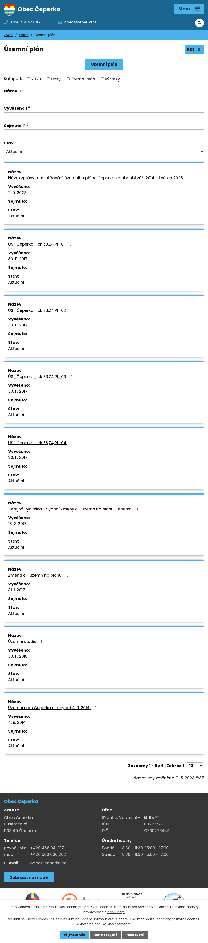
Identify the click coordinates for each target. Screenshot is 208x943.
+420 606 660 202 (48, 855)
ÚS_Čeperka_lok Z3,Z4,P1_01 (40, 244)
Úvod (8, 35)
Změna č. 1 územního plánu (39, 575)
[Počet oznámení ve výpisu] (195, 766)
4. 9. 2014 (17, 723)
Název (12, 91)
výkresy (112, 79)
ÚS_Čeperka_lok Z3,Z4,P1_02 (41, 311)
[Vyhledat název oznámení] (104, 99)
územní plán (83, 79)
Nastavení (135, 935)
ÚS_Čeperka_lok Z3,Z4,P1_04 (41, 443)
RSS (194, 50)
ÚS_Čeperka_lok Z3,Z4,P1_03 (41, 377)
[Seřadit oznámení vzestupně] (23, 89)
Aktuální (16, 216)
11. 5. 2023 (17, 193)
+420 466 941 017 (47, 848)
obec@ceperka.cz (48, 863)
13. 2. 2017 (17, 524)
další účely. (116, 912)
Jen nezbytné (105, 935)
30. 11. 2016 (17, 656)
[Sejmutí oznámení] (104, 134)
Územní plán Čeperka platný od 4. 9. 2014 (53, 708)
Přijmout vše (74, 935)
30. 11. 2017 (17, 259)
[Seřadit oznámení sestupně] (23, 91)
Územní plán (104, 64)
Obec (23, 35)
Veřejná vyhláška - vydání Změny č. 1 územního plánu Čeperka (74, 509)
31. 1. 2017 (16, 590)
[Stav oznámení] (104, 151)
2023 (36, 79)
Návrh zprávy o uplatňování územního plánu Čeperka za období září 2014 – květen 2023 (95, 178)
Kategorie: (14, 79)
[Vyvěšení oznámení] (104, 117)
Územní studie (26, 642)
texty (56, 79)
